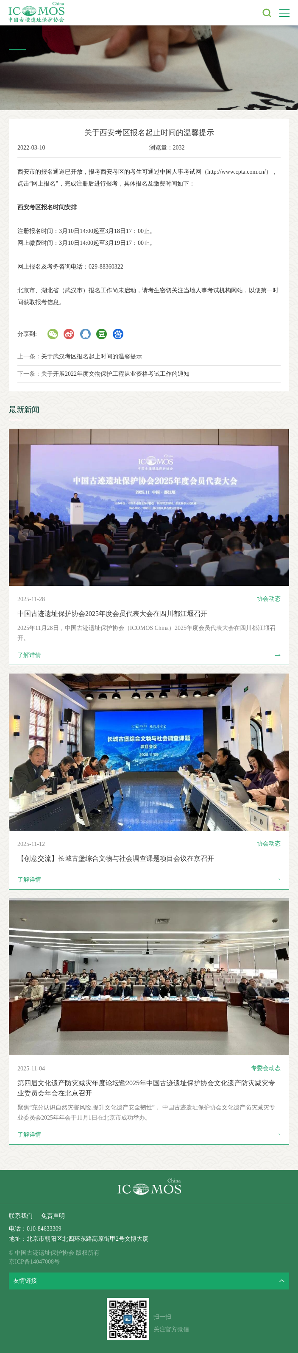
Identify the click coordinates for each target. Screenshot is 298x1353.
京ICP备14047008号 (34, 1262)
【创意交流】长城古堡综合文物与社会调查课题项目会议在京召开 (115, 858)
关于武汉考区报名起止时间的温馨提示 (91, 356)
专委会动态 (266, 1068)
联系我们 (21, 1216)
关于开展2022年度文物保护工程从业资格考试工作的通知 (115, 374)
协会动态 (269, 599)
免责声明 (53, 1216)
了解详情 (149, 655)
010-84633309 (44, 1228)
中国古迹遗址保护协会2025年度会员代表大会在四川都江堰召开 (112, 613)
